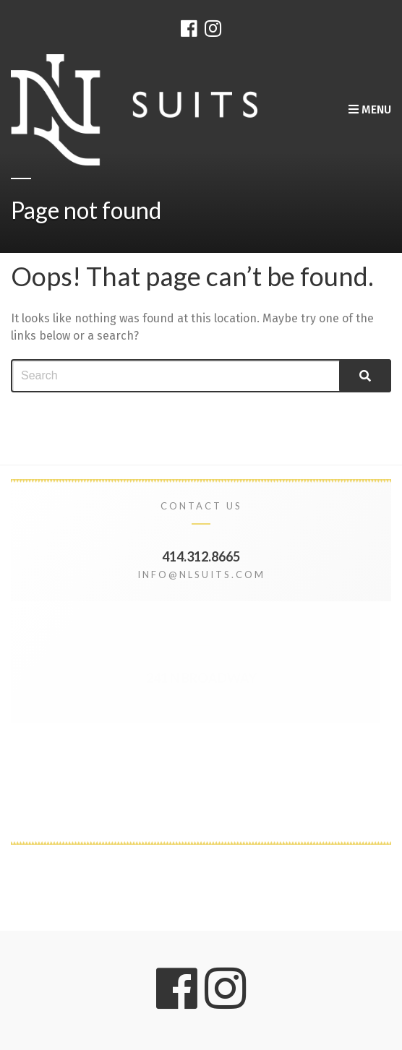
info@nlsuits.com (201, 574)
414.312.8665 (201, 556)
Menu (369, 109)
